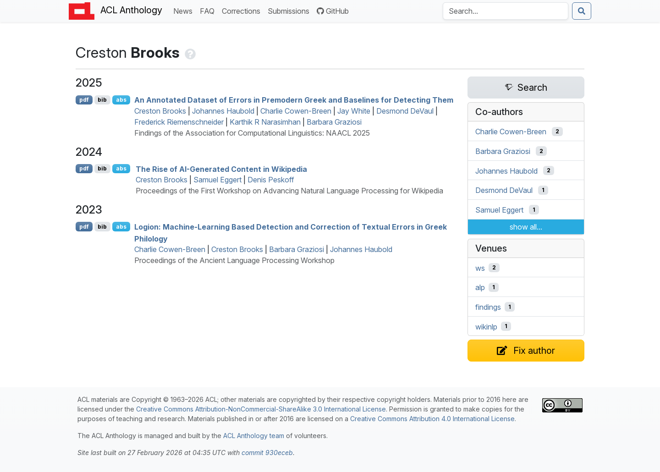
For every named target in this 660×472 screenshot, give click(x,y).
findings (488, 307)
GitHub (333, 11)
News (184, 10)
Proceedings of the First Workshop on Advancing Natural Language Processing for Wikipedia (289, 190)
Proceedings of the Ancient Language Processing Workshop (234, 260)
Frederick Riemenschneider (179, 121)
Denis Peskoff (271, 179)
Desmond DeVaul (405, 110)
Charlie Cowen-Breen (295, 110)
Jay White (353, 110)
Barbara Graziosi (334, 121)
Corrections (243, 10)
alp (480, 287)
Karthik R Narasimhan (265, 121)
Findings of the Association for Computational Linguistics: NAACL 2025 (252, 132)
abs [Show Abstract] (121, 99)
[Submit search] (581, 11)
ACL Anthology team (253, 435)
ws (480, 267)
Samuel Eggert (217, 179)
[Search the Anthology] (505, 11)
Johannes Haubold (223, 110)
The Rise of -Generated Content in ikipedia (221, 168)
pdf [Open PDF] (84, 99)
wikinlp (486, 326)
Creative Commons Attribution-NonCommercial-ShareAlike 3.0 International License (261, 409)
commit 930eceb (267, 452)
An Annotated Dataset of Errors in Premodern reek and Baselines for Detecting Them (293, 99)
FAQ (209, 10)
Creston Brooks (160, 110)
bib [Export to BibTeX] (102, 99)
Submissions (290, 10)
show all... (526, 226)
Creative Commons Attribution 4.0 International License (432, 419)
